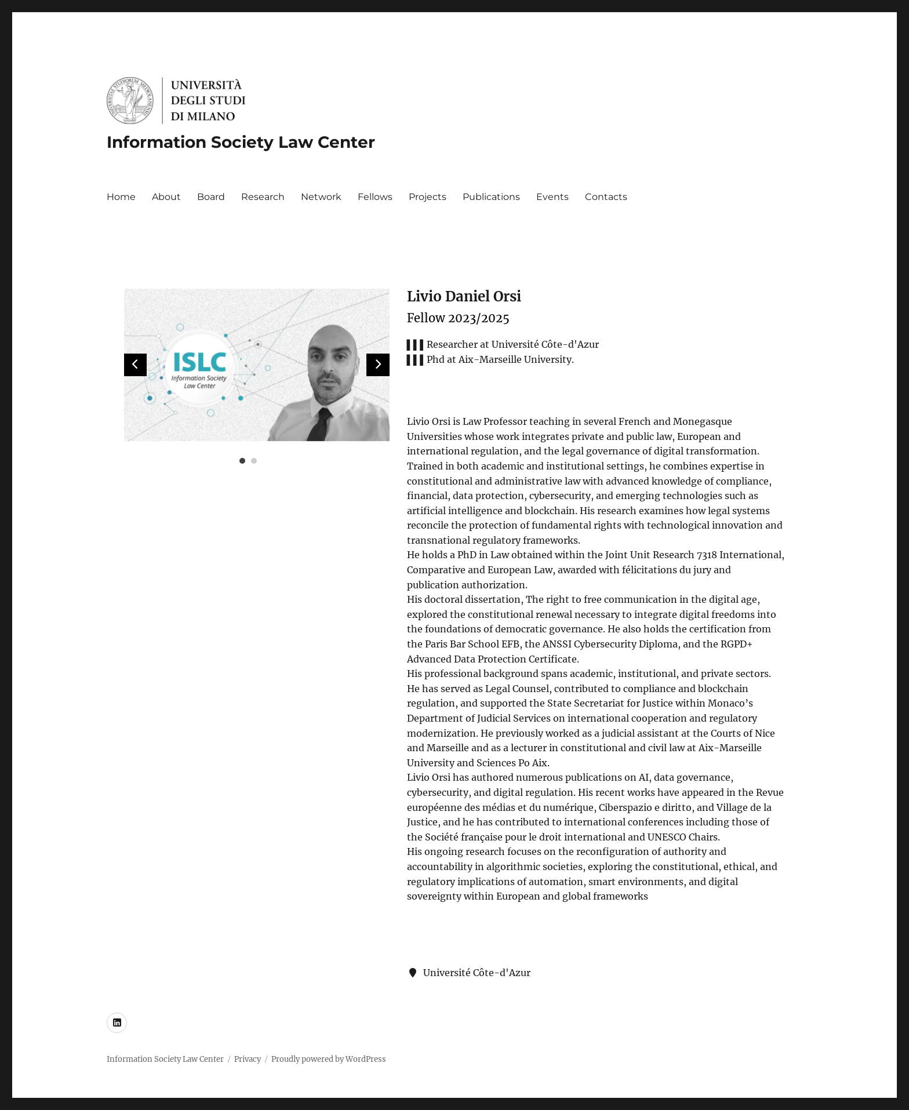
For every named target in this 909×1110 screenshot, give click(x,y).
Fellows (375, 196)
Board (211, 196)
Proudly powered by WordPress (328, 1059)
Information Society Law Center (241, 142)
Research (263, 196)
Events (552, 196)
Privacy (247, 1059)
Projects (427, 196)
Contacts (606, 196)
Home (121, 196)
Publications (491, 196)
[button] (378, 364)
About (166, 196)
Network (321, 196)
